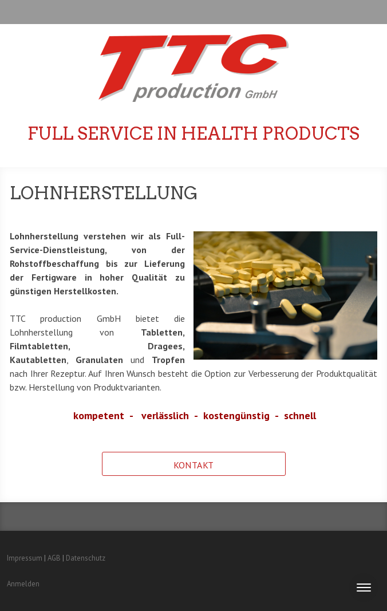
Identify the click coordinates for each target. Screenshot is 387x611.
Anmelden (23, 584)
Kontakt (193, 465)
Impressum (24, 558)
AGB (54, 558)
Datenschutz (85, 558)
